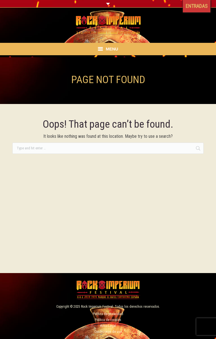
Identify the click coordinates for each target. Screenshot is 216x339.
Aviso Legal (108, 326)
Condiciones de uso (108, 332)
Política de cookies (108, 320)
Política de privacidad (108, 314)
